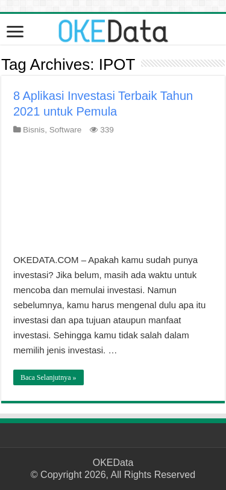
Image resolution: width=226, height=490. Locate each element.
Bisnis (34, 129)
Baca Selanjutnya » (48, 377)
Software (65, 129)
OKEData (113, 462)
